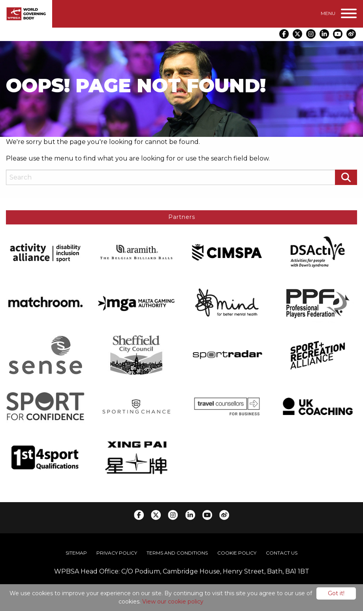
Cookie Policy (236, 552)
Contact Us (281, 552)
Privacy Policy (116, 552)
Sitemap (76, 552)
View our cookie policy (172, 601)
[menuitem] (76, 552)
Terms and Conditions (177, 552)
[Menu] (339, 13)
